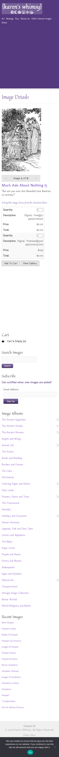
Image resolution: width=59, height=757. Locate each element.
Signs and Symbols (12, 573)
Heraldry (6, 509)
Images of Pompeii (10, 646)
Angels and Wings (11, 438)
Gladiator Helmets (10, 671)
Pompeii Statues (9, 652)
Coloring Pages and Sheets (16, 483)
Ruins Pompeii (8, 622)
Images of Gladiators (11, 677)
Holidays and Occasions (14, 515)
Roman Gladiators (10, 665)
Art (3, 18)
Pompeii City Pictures (11, 640)
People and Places (11, 554)
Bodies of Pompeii (10, 634)
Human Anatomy (11, 522)
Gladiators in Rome (10, 683)
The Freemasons (10, 502)
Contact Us (29, 726)
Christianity (8, 477)
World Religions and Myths (16, 605)
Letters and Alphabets (13, 535)
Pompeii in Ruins (9, 628)
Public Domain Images (41, 18)
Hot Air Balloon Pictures (13, 707)
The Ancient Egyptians (14, 419)
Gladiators (6, 689)
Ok (30, 752)
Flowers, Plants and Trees (15, 496)
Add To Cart (10, 263)
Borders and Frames (12, 464)
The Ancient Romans (13, 432)
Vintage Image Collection (15, 592)
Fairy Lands (8, 490)
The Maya (7, 541)
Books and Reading (12, 458)
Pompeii (5, 695)
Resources (25, 18)
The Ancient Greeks (12, 425)
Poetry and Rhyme (11, 560)
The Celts (7, 470)
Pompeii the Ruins (9, 659)
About (4, 22)
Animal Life (8, 445)
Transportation (9, 586)
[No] (55, 747)
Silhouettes (8, 580)
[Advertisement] (29, 58)
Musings (9, 18)
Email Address (11, 389)
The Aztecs (8, 451)
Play (17, 18)
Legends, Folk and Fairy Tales (17, 528)
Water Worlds (9, 599)
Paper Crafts (8, 548)
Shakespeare (8, 567)
